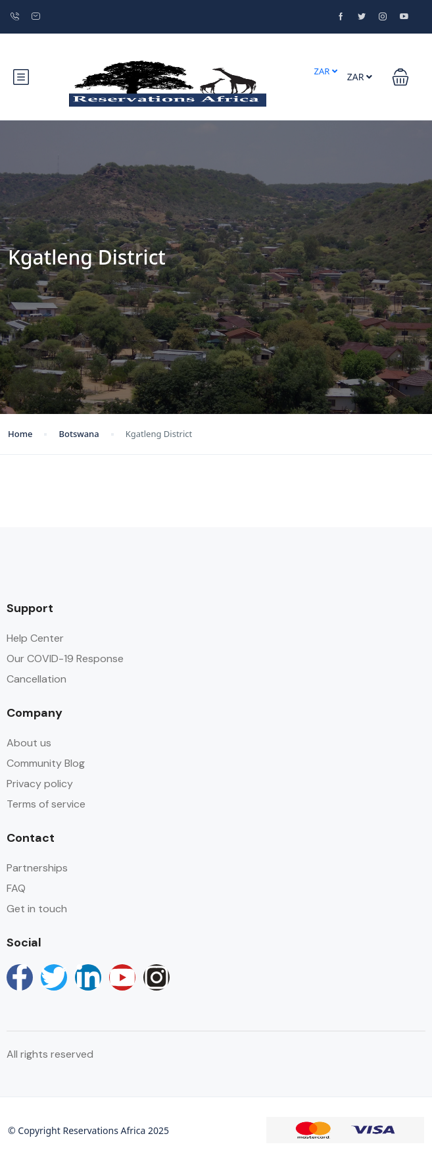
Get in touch (37, 909)
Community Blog (46, 763)
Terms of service (46, 804)
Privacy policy (40, 783)
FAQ (16, 888)
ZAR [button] (325, 71)
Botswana (79, 434)
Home (20, 434)
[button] (400, 77)
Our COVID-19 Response (65, 658)
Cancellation (36, 679)
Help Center (35, 638)
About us (29, 743)
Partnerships (37, 868)
